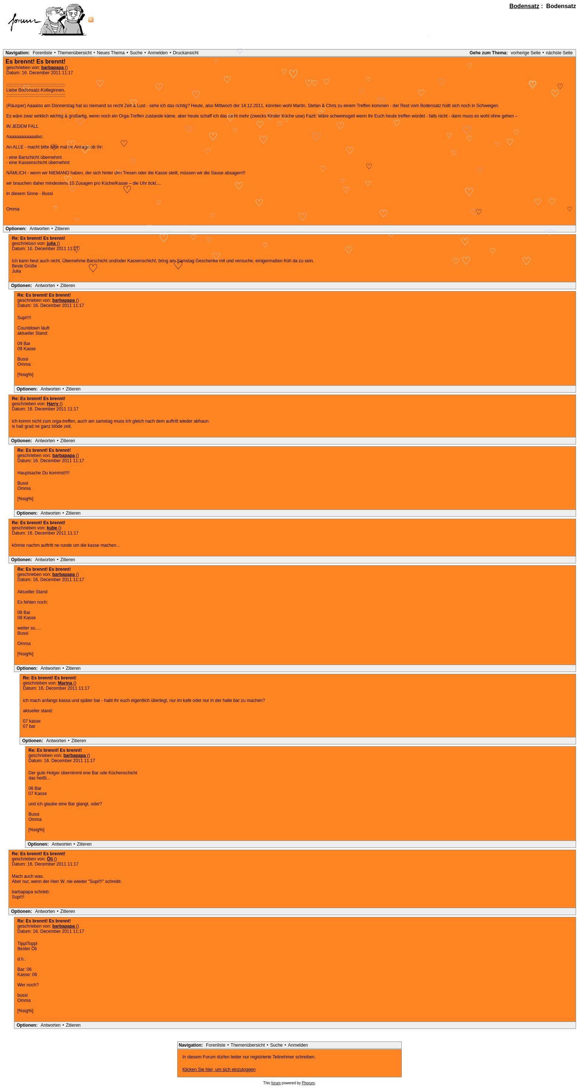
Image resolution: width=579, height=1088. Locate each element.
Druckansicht (185, 52)
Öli (50, 859)
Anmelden (158, 52)
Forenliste (42, 52)
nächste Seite (559, 52)
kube (52, 528)
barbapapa (53, 67)
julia (52, 243)
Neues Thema (111, 52)
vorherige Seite (526, 52)
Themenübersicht (75, 52)
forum (276, 1083)
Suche (136, 52)
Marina (65, 683)
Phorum (308, 1083)
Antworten (39, 228)
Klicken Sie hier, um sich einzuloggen (219, 1069)
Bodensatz (524, 6)
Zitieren (62, 228)
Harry (53, 403)
